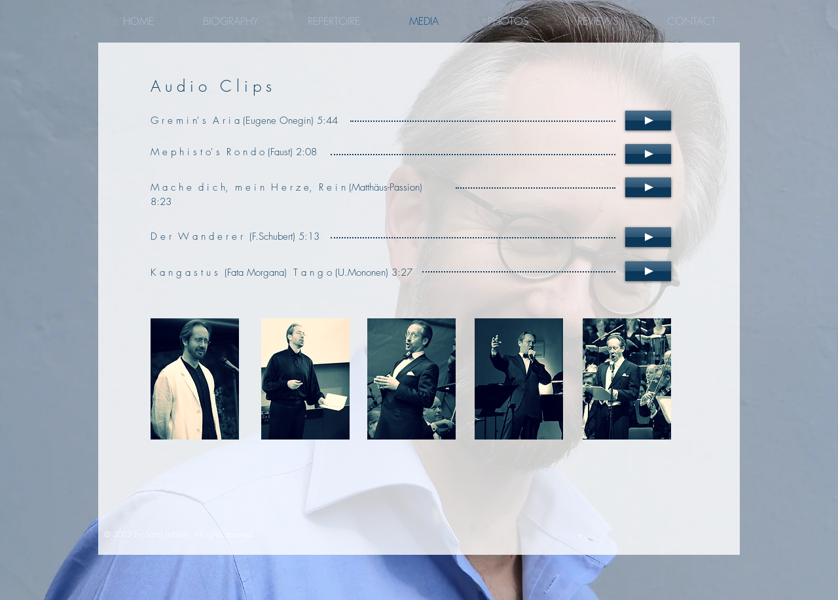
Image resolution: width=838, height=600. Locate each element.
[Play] (648, 120)
